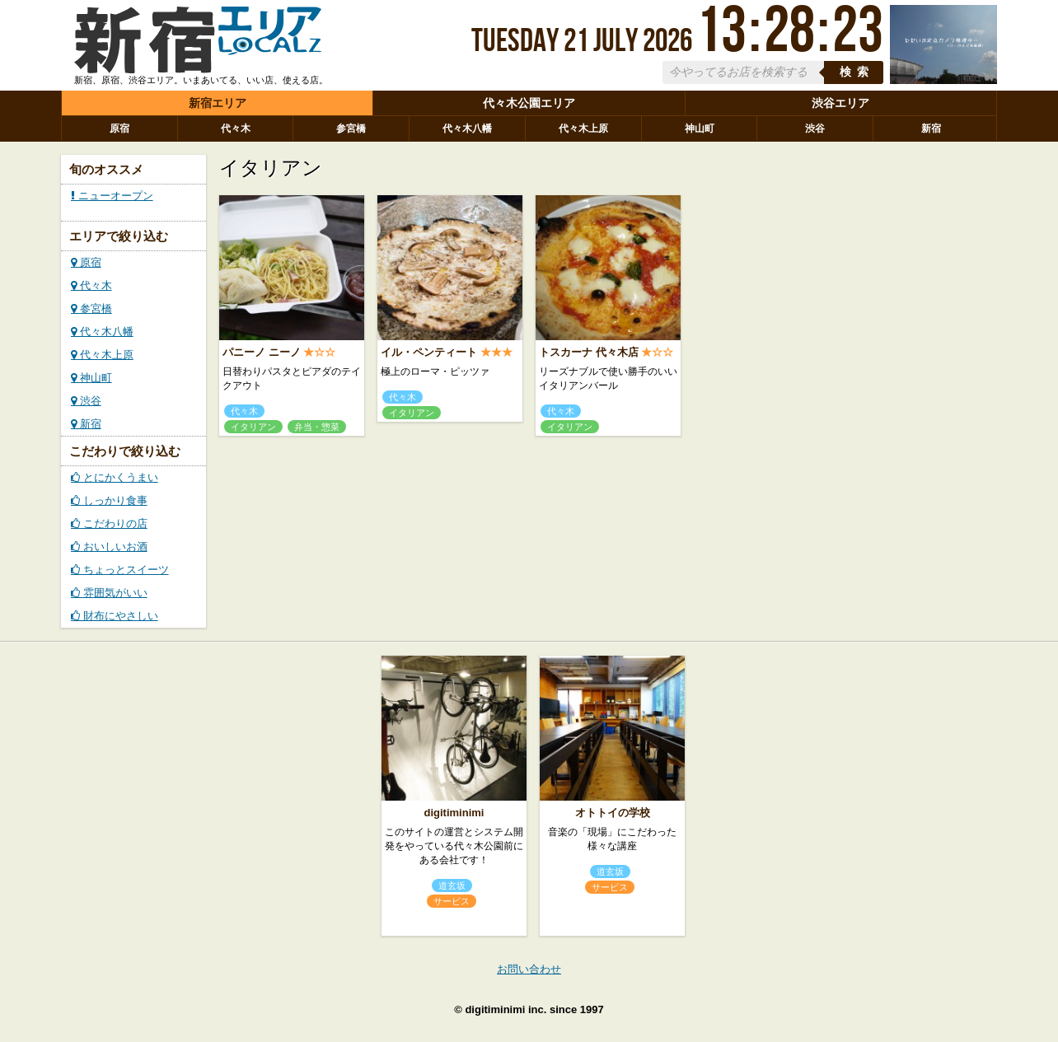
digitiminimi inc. (505, 1009)
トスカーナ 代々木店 (589, 352)
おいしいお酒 (109, 546)
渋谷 (815, 128)
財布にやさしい (114, 616)
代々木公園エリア (529, 103)
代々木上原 (583, 128)
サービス (451, 901)
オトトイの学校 (612, 812)
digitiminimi (454, 812)
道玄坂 (452, 885)
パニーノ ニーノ (261, 352)
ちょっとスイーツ (120, 569)
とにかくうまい (114, 477)
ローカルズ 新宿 (197, 44)
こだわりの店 (109, 523)
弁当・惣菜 (316, 427)
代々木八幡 (467, 128)
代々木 (235, 128)
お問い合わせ (529, 969)
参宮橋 (351, 128)
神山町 (699, 128)
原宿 (119, 128)
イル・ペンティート (429, 352)
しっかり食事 (109, 500)
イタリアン (253, 427)
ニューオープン (112, 195)
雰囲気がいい (109, 592)
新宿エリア (217, 103)
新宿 (931, 128)
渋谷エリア (840, 103)
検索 (857, 72)
